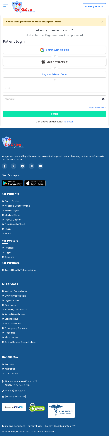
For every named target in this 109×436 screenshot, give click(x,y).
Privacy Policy (35, 426)
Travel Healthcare (15, 314)
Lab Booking (11, 318)
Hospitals (10, 332)
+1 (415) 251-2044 (15, 390)
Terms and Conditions (13, 426)
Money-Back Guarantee (61, 426)
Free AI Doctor (13, 219)
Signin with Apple (54, 62)
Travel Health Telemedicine (20, 270)
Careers (9, 257)
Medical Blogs (12, 215)
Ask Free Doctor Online (17, 205)
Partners (9, 364)
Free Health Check (15, 224)
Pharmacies (11, 337)
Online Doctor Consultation (20, 342)
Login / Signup (94, 6)
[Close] (102, 22)
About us (10, 368)
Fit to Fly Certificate (16, 309)
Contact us (11, 373)
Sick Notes (11, 305)
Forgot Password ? (97, 107)
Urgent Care (12, 300)
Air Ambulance (13, 323)
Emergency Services (16, 328)
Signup (8, 233)
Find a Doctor (12, 201)
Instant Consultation (16, 291)
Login (54, 113)
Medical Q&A (12, 210)
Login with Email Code (54, 74)
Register (68, 121)
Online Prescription (15, 295)
